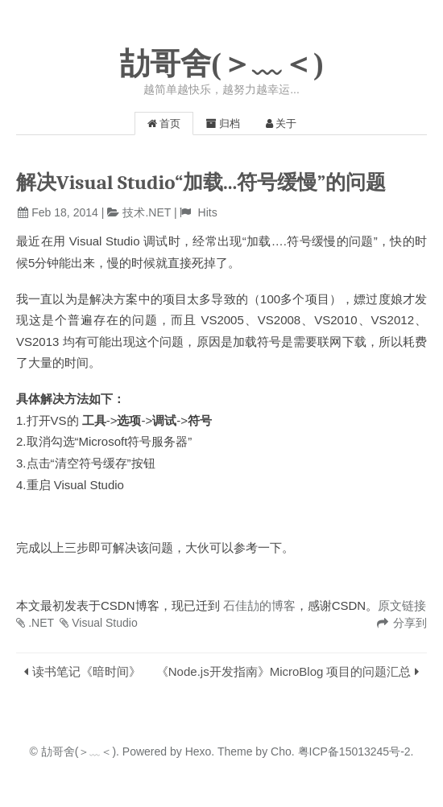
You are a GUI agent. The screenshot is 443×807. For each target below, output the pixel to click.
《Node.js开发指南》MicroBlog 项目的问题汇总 (284, 671)
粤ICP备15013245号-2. (354, 751)
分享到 (410, 622)
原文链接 (402, 605)
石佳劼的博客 (259, 605)
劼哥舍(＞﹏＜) (221, 63)
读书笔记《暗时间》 (86, 671)
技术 (133, 212)
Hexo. (198, 751)
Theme (233, 751)
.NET (158, 212)
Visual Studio (104, 622)
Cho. (280, 751)
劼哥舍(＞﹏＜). (80, 751)
